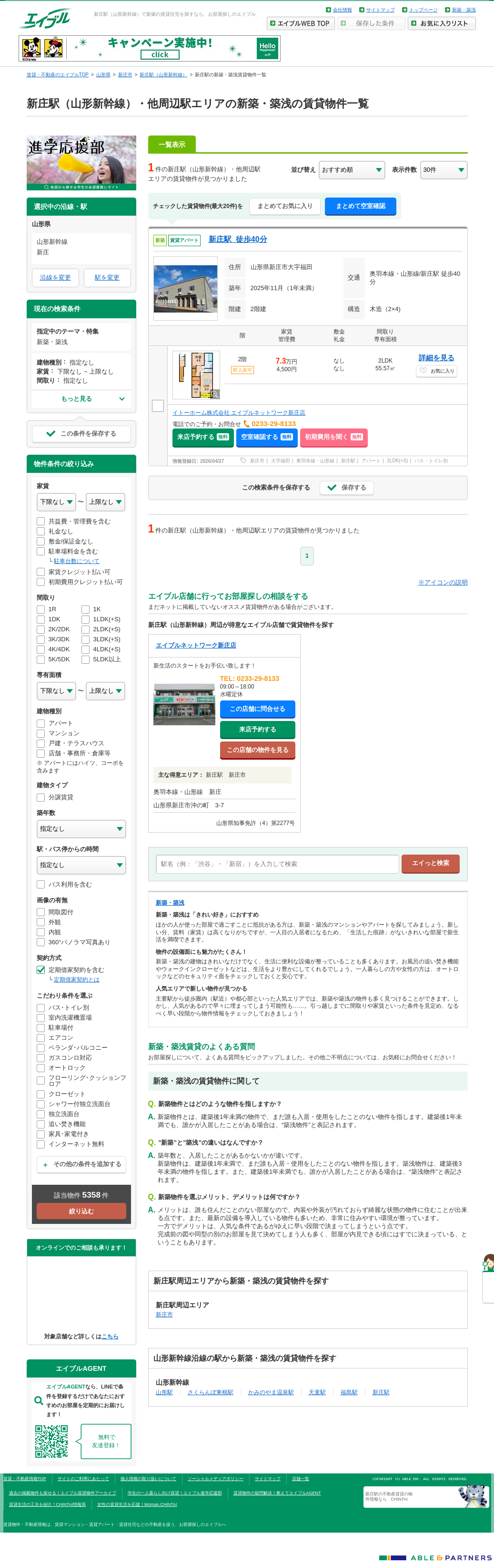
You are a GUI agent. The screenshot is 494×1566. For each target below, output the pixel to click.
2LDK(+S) (397, 460)
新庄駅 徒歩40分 (238, 239)
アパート (371, 460)
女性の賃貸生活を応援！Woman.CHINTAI (137, 1504)
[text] (277, 864)
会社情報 (342, 9)
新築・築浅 (464, 9)
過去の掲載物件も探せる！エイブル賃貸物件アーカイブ (62, 1493)
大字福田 (280, 460)
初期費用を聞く (334, 436)
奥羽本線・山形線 (315, 460)
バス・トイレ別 (431, 460)
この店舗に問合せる (257, 708)
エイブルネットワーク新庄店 (196, 645)
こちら (110, 1336)
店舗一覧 (300, 1478)
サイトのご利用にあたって (83, 1478)
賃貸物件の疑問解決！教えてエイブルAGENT (277, 1493)
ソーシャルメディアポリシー (215, 1478)
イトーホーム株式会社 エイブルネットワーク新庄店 (238, 412)
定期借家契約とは (77, 979)
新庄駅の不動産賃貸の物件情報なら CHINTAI (389, 1496)
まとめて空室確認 (360, 205)
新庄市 (257, 460)
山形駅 (164, 1392)
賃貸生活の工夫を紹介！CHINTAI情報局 (47, 1504)
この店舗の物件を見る (258, 749)
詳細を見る (436, 358)
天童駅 (317, 1392)
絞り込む (81, 1211)
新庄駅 (348, 460)
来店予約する (203, 436)
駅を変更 (107, 277)
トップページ (423, 9)
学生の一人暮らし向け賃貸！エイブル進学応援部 (175, 1493)
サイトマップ (380, 9)
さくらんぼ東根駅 (210, 1392)
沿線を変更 (55, 277)
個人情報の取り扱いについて (148, 1478)
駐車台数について (77, 561)
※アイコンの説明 (443, 582)
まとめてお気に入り (285, 205)
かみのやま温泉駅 (271, 1392)
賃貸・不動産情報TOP (24, 1478)
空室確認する (267, 436)
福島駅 (349, 1392)
